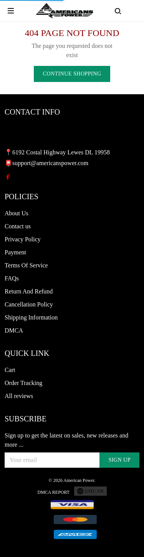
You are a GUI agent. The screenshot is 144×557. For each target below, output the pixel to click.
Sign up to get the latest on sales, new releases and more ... (66, 440)
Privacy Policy (23, 239)
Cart (10, 370)
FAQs (12, 278)
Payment (15, 252)
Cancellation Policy (29, 304)
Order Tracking (23, 383)
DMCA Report (53, 492)
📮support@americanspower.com (46, 163)
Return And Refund (29, 291)
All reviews (19, 396)
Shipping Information (31, 317)
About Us (16, 213)
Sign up (119, 460)
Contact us (18, 226)
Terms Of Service (26, 265)
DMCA (14, 330)
